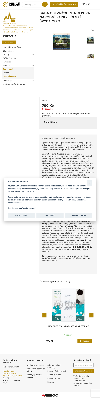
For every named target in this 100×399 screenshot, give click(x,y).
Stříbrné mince (9, 58)
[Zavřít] (89, 183)
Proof (6, 73)
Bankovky (7, 80)
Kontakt (50, 382)
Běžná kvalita (10, 76)
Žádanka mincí (54, 375)
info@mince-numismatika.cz (10, 372)
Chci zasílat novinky (83, 371)
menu (95, 4)
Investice (7, 62)
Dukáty (6, 54)
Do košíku (84, 341)
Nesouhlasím (50, 215)
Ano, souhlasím (21, 215)
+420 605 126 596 (15, 376)
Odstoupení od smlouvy (54, 366)
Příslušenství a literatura (14, 84)
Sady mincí (8, 69)
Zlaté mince (8, 51)
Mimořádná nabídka (12, 47)
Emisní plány (8, 42)
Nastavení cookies (79, 215)
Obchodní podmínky (36, 365)
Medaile (6, 65)
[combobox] (35, 4)
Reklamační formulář (56, 371)
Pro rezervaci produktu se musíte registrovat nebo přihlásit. (66, 114)
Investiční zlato (54, 378)
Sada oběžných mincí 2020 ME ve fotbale (68, 326)
